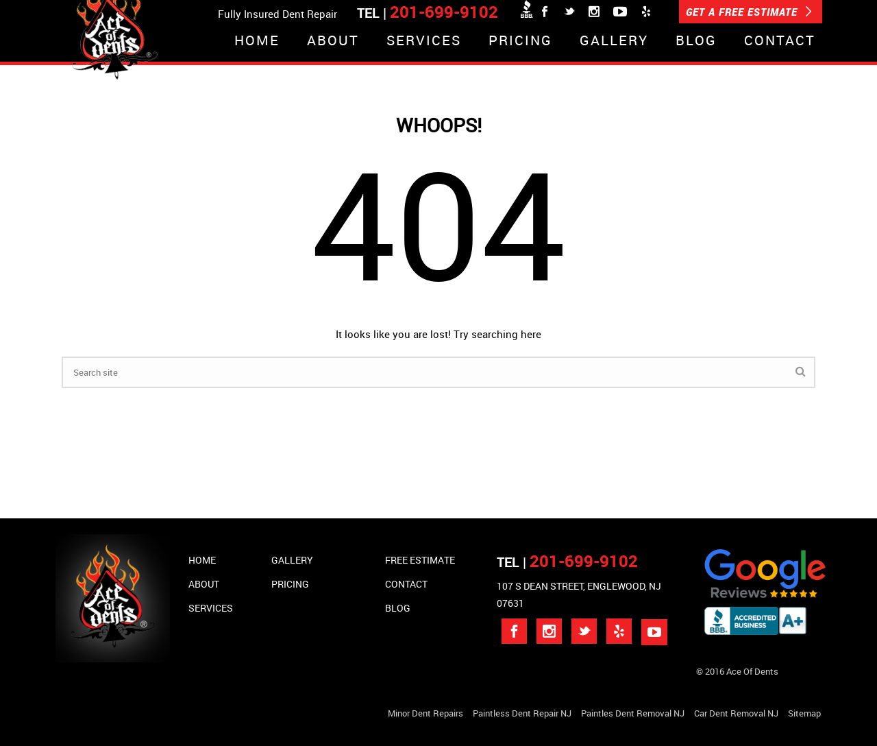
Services (423, 41)
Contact (779, 41)
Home (257, 41)
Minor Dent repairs (425, 713)
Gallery (614, 41)
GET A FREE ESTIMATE (749, 12)
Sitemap (804, 713)
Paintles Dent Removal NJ (632, 713)
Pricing (520, 41)
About (333, 41)
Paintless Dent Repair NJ (522, 713)
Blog (696, 41)
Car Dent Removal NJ (736, 713)
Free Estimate (420, 559)
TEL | (567, 562)
